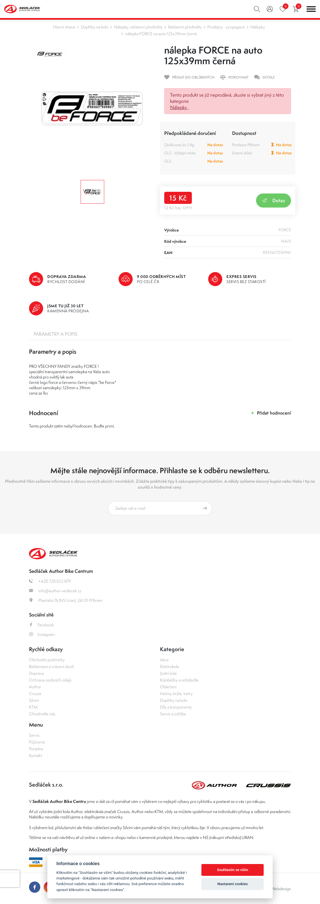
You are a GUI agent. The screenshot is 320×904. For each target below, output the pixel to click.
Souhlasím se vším (232, 870)
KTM (33, 707)
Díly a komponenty (176, 707)
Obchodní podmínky (47, 659)
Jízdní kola (168, 673)
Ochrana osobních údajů (50, 680)
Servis (34, 735)
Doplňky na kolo (94, 27)
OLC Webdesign (276, 888)
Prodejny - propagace (226, 27)
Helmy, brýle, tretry (176, 693)
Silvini (34, 700)
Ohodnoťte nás (42, 713)
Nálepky (257, 27)
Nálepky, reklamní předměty (138, 27)
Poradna (36, 748)
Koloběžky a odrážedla (179, 680)
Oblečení (168, 686)
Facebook (41, 624)
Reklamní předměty (185, 27)
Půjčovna (37, 742)
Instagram (42, 634)
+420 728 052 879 (50, 581)
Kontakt (35, 755)
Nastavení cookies (232, 884)
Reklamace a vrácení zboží (51, 666)
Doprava (36, 673)
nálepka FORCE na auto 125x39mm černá (161, 33)
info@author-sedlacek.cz (55, 590)
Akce (164, 659)
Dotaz (273, 200)
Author (35, 686)
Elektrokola (169, 666)
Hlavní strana (64, 27)
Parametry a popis (55, 334)
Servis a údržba (173, 713)
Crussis (35, 693)
